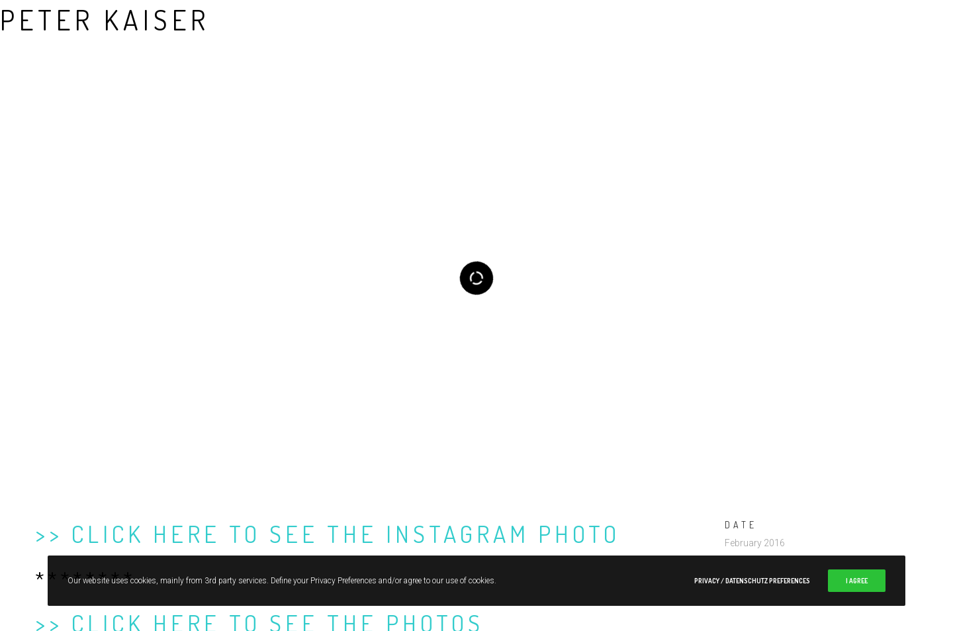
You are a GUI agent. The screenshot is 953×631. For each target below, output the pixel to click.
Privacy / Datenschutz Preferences (752, 581)
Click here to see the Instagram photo (345, 512)
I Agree (857, 581)
